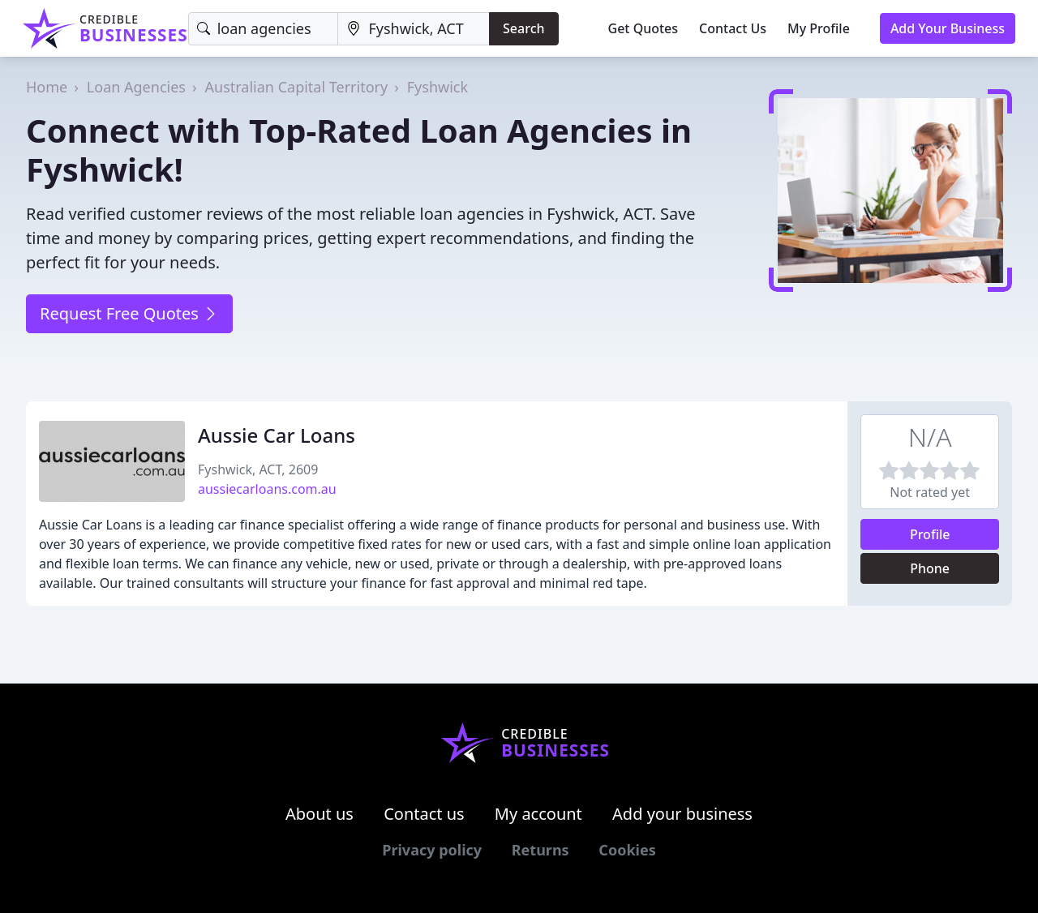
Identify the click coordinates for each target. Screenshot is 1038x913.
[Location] (413, 28)
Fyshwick (437, 86)
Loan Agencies (136, 86)
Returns (540, 849)
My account (538, 814)
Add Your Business (947, 28)
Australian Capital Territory (296, 86)
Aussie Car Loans (276, 435)
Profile (930, 534)
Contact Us (732, 28)
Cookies (626, 849)
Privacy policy (432, 849)
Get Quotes (643, 28)
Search (523, 28)
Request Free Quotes (129, 313)
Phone (930, 568)
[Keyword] (263, 28)
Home (46, 86)
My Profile (818, 28)
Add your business (682, 814)
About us (319, 814)
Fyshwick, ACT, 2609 (258, 469)
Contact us (424, 814)
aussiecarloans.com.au (267, 489)
